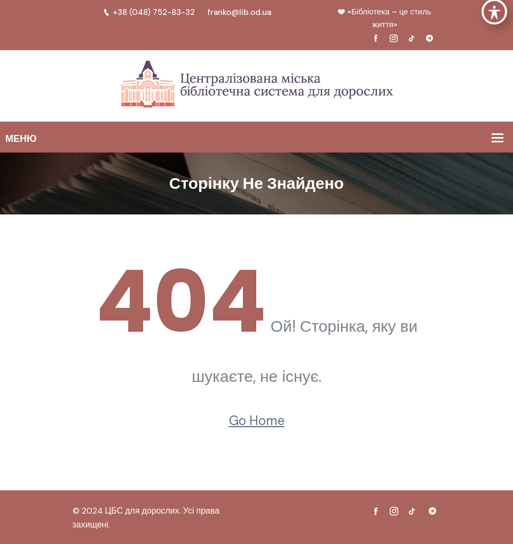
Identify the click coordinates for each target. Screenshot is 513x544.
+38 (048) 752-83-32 (149, 12)
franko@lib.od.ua (239, 12)
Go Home (257, 420)
